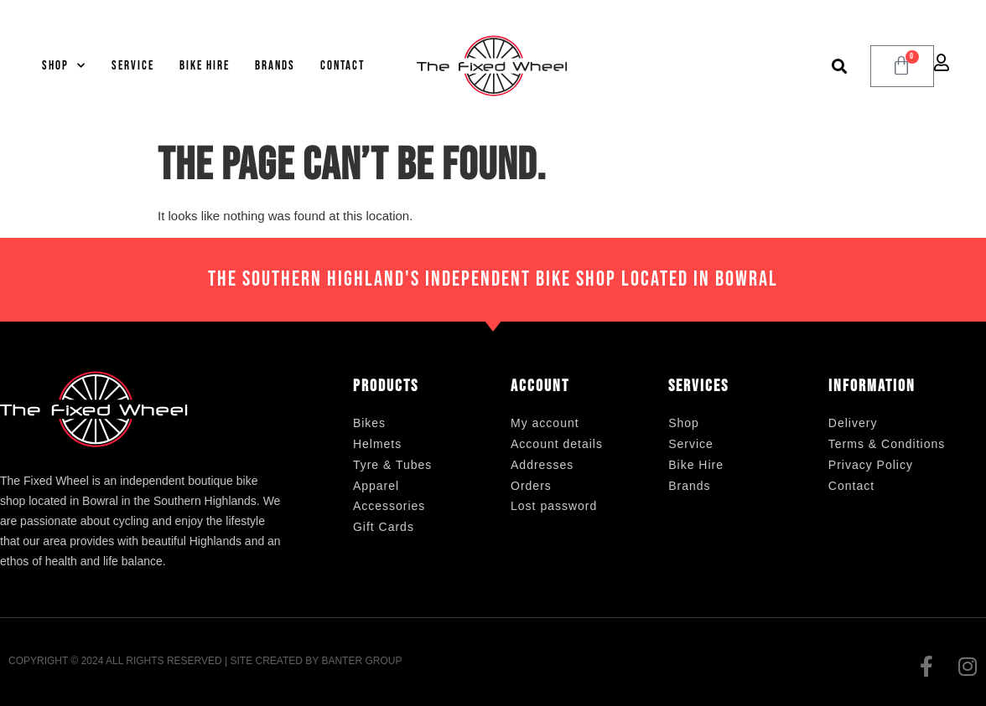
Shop (64, 66)
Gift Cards (383, 526)
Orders (531, 485)
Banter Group (361, 661)
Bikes (369, 423)
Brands (275, 66)
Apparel (376, 485)
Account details (557, 444)
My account (545, 423)
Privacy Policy (870, 465)
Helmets (377, 444)
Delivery (853, 423)
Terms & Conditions (886, 444)
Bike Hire (204, 66)
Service (133, 66)
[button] (840, 66)
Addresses (542, 465)
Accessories (389, 506)
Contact (342, 66)
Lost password (554, 506)
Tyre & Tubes (392, 465)
